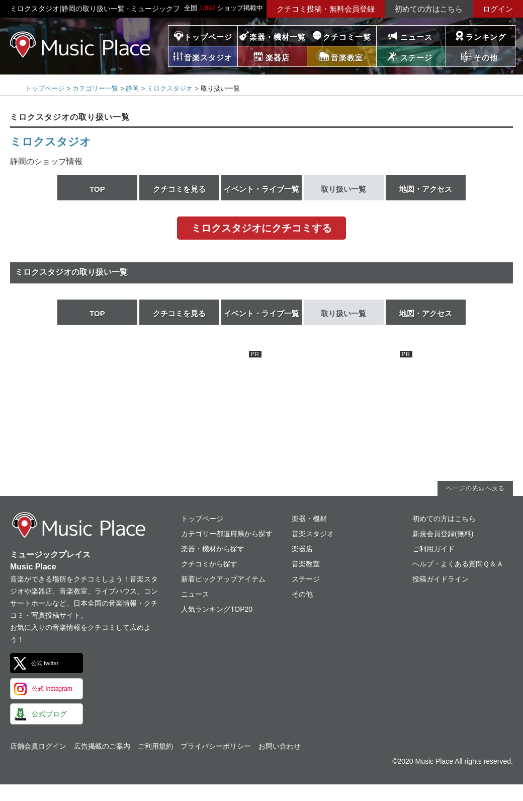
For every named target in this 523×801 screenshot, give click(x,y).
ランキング (486, 37)
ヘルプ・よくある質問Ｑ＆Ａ (457, 564)
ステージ (306, 579)
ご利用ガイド (433, 549)
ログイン (498, 9)
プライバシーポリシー (216, 746)
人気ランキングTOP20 (216, 609)
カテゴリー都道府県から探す (227, 534)
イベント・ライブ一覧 (261, 189)
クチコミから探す (209, 564)
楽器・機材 (309, 519)
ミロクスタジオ (170, 88)
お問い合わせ (279, 746)
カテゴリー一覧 (95, 88)
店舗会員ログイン (38, 746)
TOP (97, 189)
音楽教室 (306, 564)
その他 (302, 594)
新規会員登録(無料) (442, 534)
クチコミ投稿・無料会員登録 (326, 9)
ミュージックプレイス (80, 44)
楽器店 (302, 549)
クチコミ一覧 (347, 37)
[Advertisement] (186, 414)
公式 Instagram (52, 688)
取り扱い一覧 (343, 189)
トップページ (208, 37)
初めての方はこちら (429, 9)
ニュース (416, 37)
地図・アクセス (425, 189)
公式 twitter (44, 663)
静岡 (132, 88)
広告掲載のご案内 (102, 746)
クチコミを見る (179, 189)
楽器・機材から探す (212, 549)
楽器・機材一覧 (277, 37)
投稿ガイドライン (440, 579)
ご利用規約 (155, 746)
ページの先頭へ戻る (475, 488)
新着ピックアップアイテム (223, 579)
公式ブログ (49, 714)
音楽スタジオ (313, 534)
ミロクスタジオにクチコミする (261, 228)
